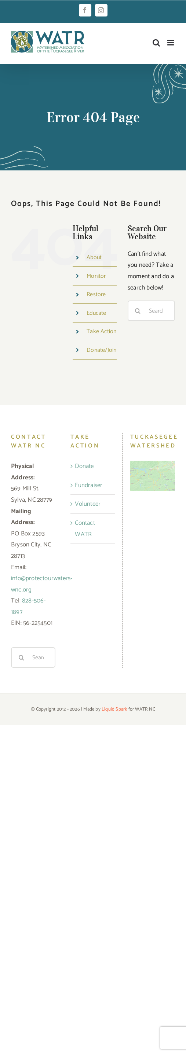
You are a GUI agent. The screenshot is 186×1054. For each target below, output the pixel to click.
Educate (96, 313)
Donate (84, 466)
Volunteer (88, 504)
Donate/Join (101, 350)
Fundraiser (88, 485)
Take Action (101, 331)
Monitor (96, 276)
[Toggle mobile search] (156, 43)
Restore (96, 294)
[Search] (138, 311)
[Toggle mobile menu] (171, 43)
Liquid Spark (114, 709)
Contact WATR (85, 528)
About (94, 257)
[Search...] (151, 311)
